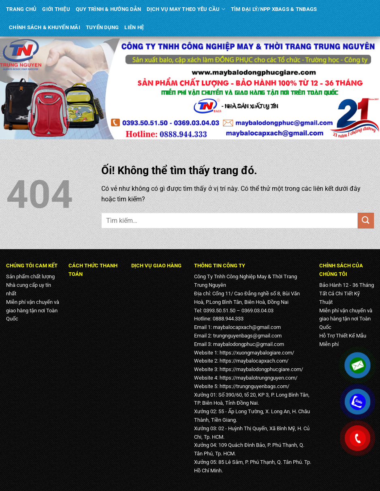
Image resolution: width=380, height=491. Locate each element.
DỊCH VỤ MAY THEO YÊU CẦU (186, 9)
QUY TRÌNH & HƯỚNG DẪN (108, 9)
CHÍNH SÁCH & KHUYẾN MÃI (44, 27)
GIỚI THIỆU (56, 9)
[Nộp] (366, 220)
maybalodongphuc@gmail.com (248, 344)
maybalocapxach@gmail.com (247, 327)
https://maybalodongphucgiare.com (260, 369)
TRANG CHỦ (21, 9)
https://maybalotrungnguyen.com (257, 378)
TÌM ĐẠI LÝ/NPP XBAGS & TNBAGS (274, 9)
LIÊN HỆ (134, 27)
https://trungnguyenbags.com (253, 386)
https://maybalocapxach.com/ (254, 361)
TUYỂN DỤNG (102, 27)
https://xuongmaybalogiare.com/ (257, 353)
